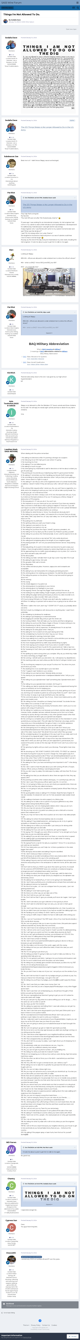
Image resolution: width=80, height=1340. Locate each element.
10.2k (11, 1270)
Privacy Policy (35, 1325)
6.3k (12, 1195)
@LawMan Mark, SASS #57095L (31, 1257)
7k (11, 1159)
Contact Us (46, 1325)
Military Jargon (35, 364)
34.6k (11, 54)
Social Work (34, 358)
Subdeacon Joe (11, 156)
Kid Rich (11, 373)
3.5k (12, 468)
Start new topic (71, 29)
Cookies (54, 1325)
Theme (26, 1325)
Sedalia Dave (16, 20)
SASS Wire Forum (11, 2)
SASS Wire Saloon (28, 22)
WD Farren (11, 1142)
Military (57, 349)
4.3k (12, 390)
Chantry (11, 1179)
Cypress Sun (11, 1220)
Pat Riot (11, 193)
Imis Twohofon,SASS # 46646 (11, 403)
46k (12, 209)
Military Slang (44, 364)
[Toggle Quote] (24, 197)
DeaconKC (11, 1253)
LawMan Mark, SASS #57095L (11, 450)
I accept (72, 1336)
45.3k (11, 267)
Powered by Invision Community (40, 1329)
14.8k (11, 1237)
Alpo (11, 250)
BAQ (42, 351)
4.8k (11, 422)
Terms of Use (27, 1337)
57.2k (11, 173)
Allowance (41, 358)
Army (28, 358)
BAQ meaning (47, 349)
